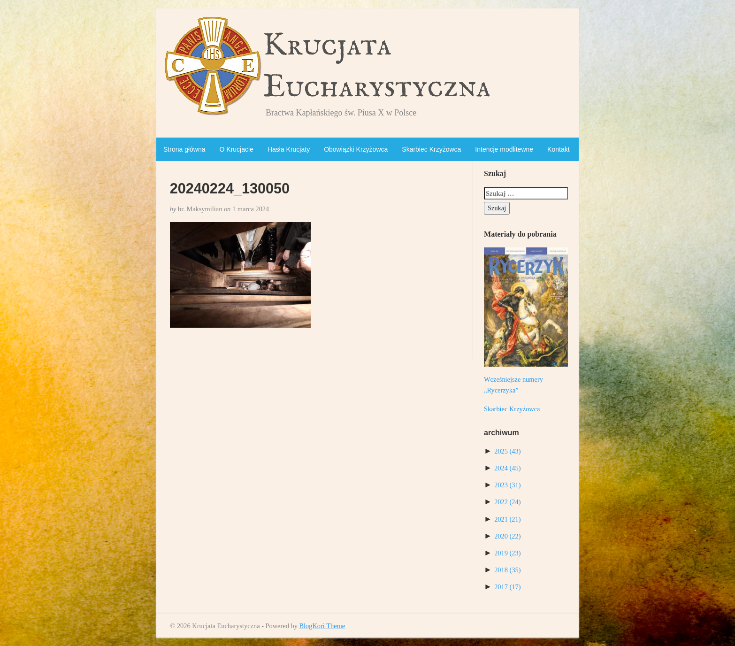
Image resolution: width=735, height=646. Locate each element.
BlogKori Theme (322, 626)
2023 (507, 485)
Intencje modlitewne (504, 149)
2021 (507, 519)
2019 (507, 553)
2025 (507, 451)
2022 (507, 502)
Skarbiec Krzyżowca (431, 149)
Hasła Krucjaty (289, 149)
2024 (507, 468)
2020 (507, 536)
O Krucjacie (236, 149)
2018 (507, 570)
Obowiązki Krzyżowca (356, 149)
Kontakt (558, 149)
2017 (507, 587)
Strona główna (184, 149)
